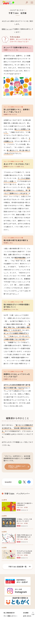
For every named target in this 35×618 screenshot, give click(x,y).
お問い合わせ (27, 616)
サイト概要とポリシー (10, 616)
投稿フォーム (6, 29)
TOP (32, 614)
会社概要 (26, 613)
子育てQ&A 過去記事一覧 (17, 566)
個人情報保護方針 (9, 613)
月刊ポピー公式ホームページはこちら (16, 467)
